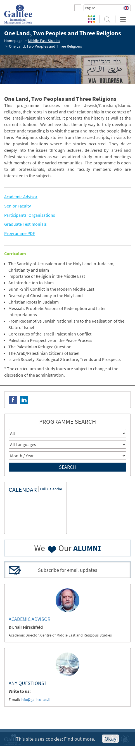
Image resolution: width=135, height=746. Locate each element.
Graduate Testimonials (25, 224)
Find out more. (79, 739)
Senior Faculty (17, 206)
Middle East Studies (44, 40)
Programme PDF (19, 233)
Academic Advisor (20, 196)
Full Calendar (51, 488)
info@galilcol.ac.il (35, 699)
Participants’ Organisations (29, 215)
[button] (107, 8)
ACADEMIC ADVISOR (29, 619)
